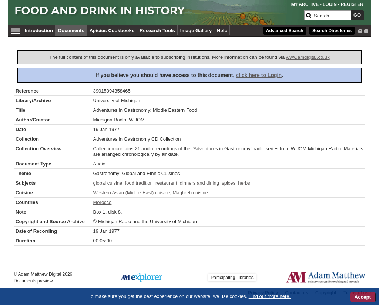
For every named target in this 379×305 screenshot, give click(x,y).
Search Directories (332, 30)
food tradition (139, 183)
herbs (244, 183)
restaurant (166, 183)
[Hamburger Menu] (15, 30)
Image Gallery (196, 30)
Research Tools (157, 30)
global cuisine (108, 183)
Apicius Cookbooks (112, 30)
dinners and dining (199, 183)
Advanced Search (284, 30)
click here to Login (259, 75)
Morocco (102, 202)
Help (222, 30)
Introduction (39, 30)
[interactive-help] (360, 30)
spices (228, 183)
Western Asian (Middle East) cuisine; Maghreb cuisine (150, 192)
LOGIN (330, 4)
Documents (71, 30)
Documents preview (33, 281)
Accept (363, 297)
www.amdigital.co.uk (308, 57)
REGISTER (352, 4)
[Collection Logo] (158, 13)
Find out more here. (270, 296)
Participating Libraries (232, 277)
